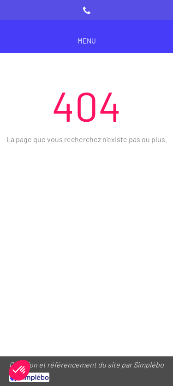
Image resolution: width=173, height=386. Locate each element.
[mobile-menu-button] (87, 41)
